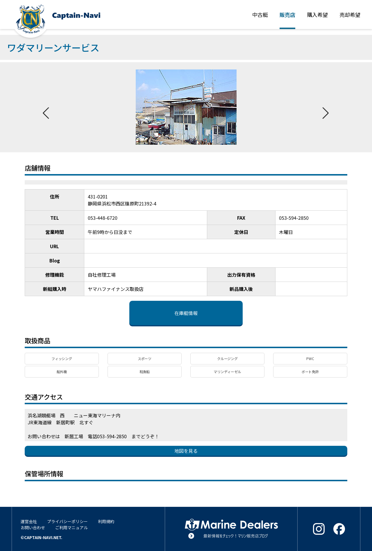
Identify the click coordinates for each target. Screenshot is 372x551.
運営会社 (29, 521)
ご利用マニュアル (71, 527)
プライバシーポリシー (67, 521)
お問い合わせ (33, 527)
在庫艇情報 (186, 313)
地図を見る (186, 450)
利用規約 (106, 521)
